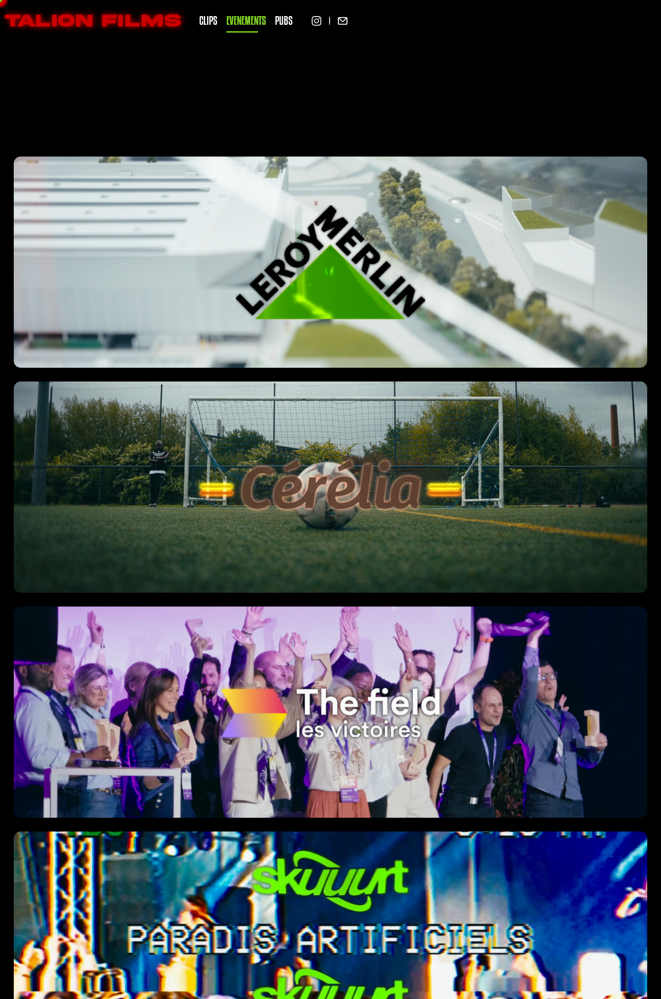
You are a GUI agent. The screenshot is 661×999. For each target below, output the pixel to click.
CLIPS (208, 20)
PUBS (283, 20)
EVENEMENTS (246, 20)
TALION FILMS (93, 20)
